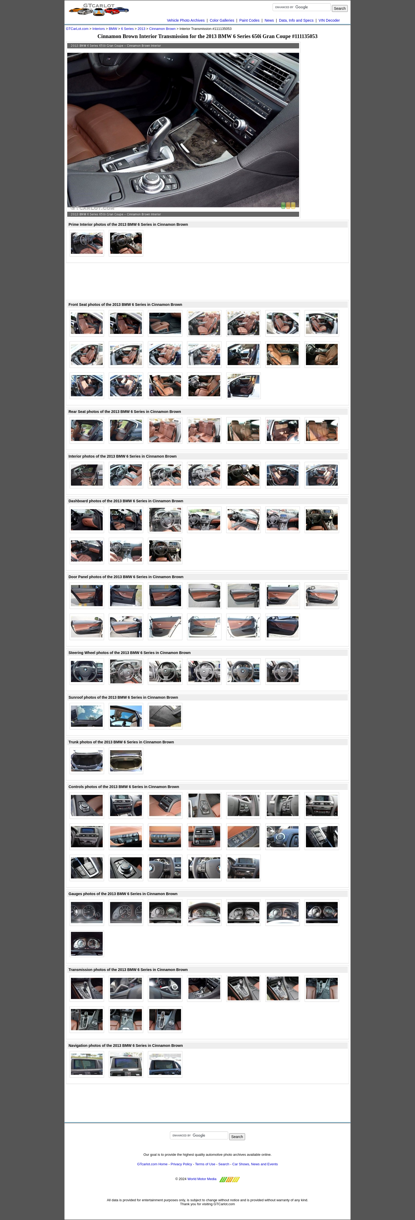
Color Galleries (222, 20)
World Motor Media (201, 1179)
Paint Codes (249, 20)
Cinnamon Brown (162, 29)
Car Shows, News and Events (255, 1164)
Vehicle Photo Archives (186, 20)
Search (223, 1164)
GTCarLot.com (77, 29)
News (269, 20)
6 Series (127, 29)
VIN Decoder (329, 20)
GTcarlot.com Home (152, 1164)
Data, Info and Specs (296, 20)
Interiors (98, 29)
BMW (113, 29)
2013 (141, 29)
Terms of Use (205, 1164)
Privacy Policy (181, 1164)
